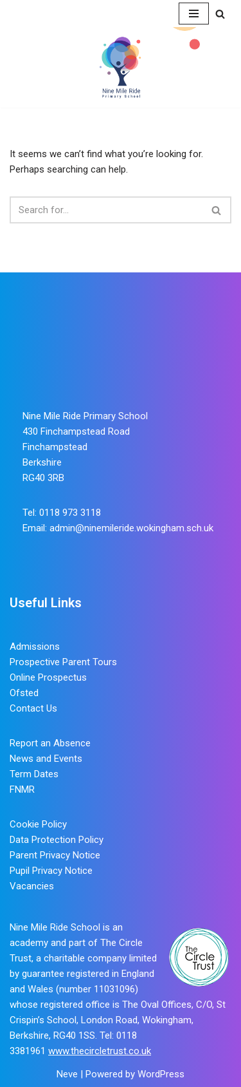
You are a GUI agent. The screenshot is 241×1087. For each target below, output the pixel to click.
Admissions (35, 646)
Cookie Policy (38, 824)
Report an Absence (50, 743)
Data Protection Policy (56, 840)
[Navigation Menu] (194, 13)
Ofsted (24, 693)
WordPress (161, 1074)
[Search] (220, 14)
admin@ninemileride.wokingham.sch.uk (131, 528)
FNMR (22, 789)
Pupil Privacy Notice (51, 870)
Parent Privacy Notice (55, 855)
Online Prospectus (48, 677)
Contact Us (33, 708)
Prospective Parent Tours (63, 662)
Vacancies (32, 886)
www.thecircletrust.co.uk (99, 1051)
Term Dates (34, 774)
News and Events (46, 758)
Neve (67, 1074)
